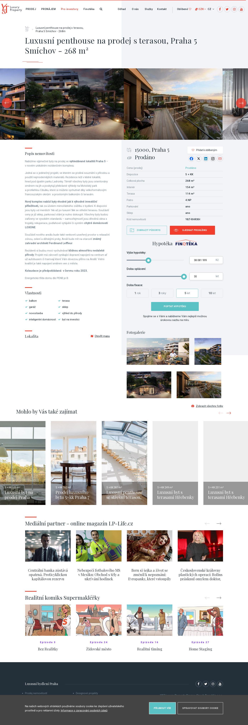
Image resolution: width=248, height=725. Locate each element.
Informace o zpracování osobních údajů (84, 710)
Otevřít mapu (100, 336)
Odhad (122, 9)
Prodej (31, 9)
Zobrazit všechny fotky (207, 406)
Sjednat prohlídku (194, 230)
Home (28, 27)
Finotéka (89, 9)
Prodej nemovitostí (36, 693)
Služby (149, 9)
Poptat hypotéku (175, 306)
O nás (135, 9)
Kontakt (161, 9)
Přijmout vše (162, 708)
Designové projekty (87, 693)
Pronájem (48, 9)
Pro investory (69, 9)
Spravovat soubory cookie (200, 708)
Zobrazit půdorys (149, 230)
